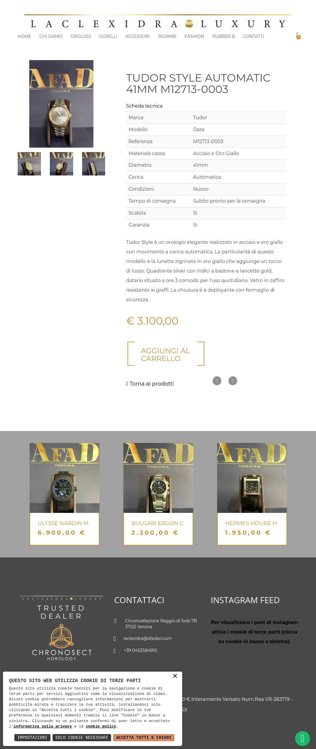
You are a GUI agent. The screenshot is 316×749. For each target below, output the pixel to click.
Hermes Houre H (251, 523)
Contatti (253, 36)
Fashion (194, 36)
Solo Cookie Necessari (82, 737)
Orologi (80, 36)
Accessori (137, 36)
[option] (64, 494)
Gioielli (108, 36)
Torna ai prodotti (150, 384)
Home (24, 36)
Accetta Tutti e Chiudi (143, 737)
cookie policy (101, 726)
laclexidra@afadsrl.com (143, 639)
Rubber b (223, 36)
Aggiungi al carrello (165, 354)
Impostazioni (32, 737)
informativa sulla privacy (43, 726)
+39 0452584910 (135, 651)
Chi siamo (50, 36)
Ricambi (167, 36)
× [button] (175, 676)
